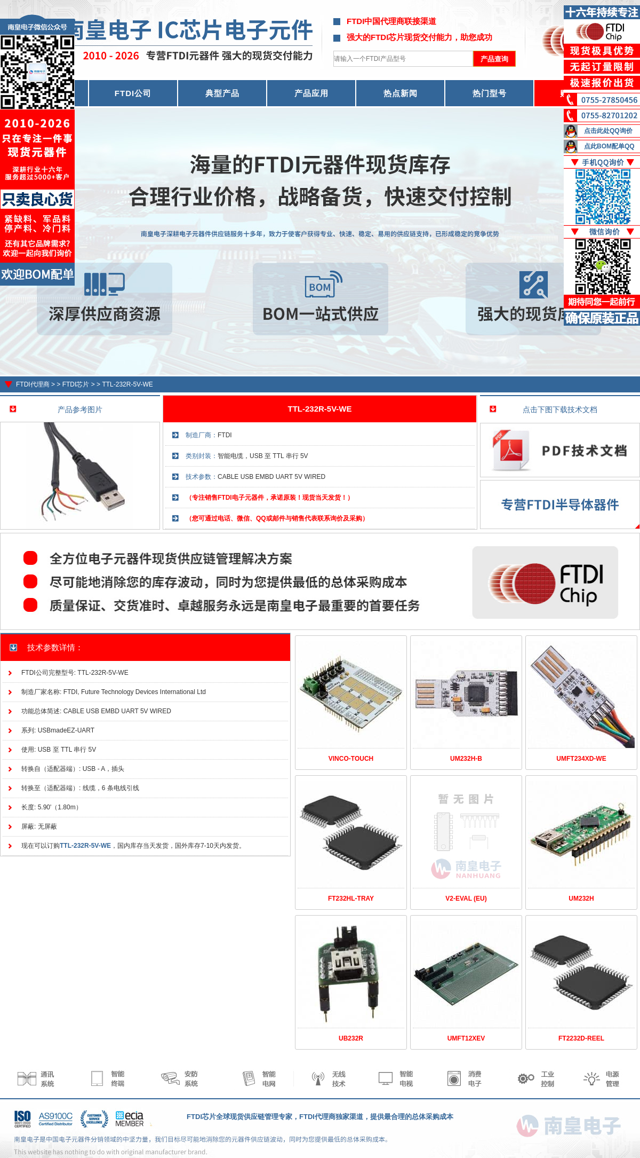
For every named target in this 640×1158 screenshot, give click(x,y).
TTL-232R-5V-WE (127, 384)
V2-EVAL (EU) (466, 898)
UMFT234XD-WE (581, 758)
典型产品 (222, 93)
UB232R (351, 1038)
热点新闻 (400, 93)
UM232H (581, 898)
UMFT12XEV (466, 1038)
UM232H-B (466, 758)
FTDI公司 (133, 93)
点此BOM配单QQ (609, 146)
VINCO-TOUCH (351, 758)
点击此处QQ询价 (608, 131)
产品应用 (311, 93)
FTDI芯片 (76, 384)
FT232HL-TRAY (351, 898)
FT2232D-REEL (581, 1038)
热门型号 (490, 93)
